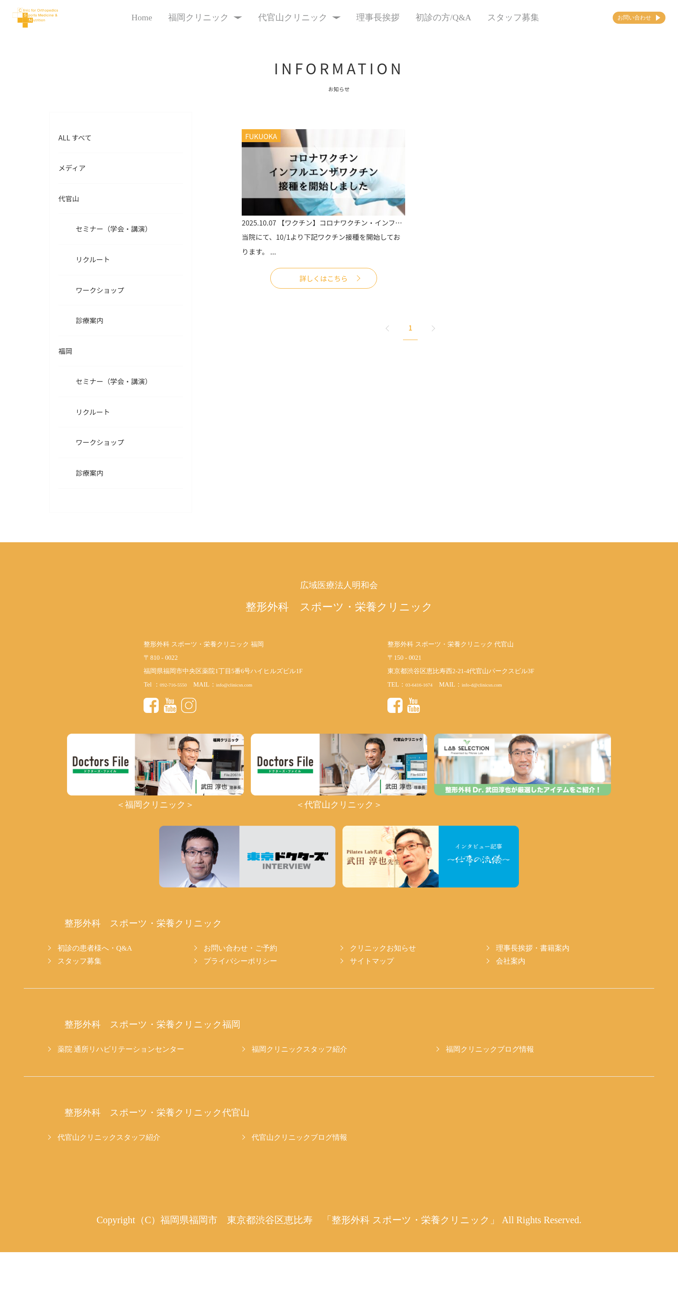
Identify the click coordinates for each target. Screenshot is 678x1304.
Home (125, 17)
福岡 (65, 351)
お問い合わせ (615, 17)
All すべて (75, 137)
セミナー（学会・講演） (114, 228)
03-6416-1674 (423, 684)
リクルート (93, 259)
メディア (72, 167)
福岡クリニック (188, 17)
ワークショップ (100, 290)
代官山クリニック (282, 17)
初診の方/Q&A (426, 17)
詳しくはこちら (323, 278)
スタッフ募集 (496, 17)
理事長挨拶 (361, 17)
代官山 (68, 198)
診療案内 (89, 320)
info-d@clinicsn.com (497, 684)
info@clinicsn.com (249, 684)
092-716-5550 (178, 684)
